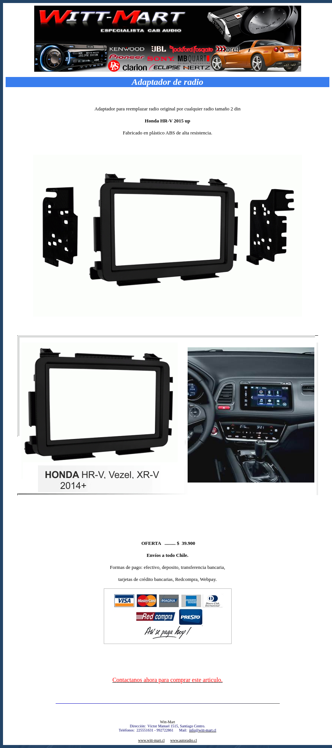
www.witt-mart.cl (151, 740)
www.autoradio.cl (183, 740)
